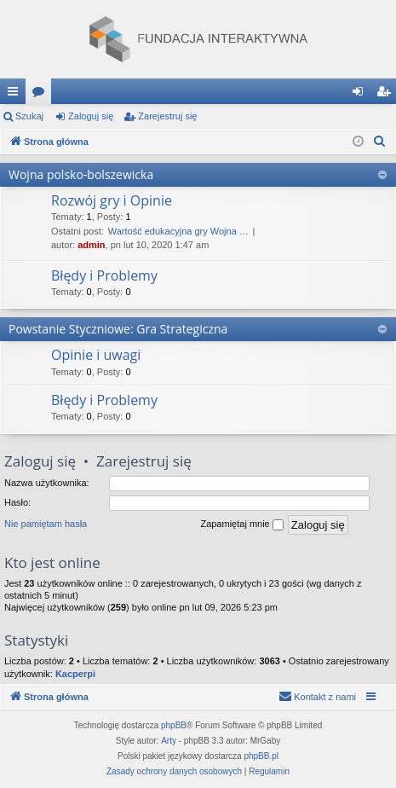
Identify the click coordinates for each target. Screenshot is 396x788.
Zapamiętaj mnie (241, 524)
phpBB (174, 725)
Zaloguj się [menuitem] (361, 94)
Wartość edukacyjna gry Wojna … (178, 231)
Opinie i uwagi (96, 354)
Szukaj (29, 116)
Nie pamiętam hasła (45, 524)
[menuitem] (379, 141)
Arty (168, 740)
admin (91, 245)
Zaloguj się (90, 116)
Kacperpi (75, 674)
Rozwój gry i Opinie (111, 200)
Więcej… (16, 94)
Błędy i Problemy (104, 275)
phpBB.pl (261, 756)
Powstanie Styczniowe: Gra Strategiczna (118, 329)
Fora (41, 94)
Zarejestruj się (167, 116)
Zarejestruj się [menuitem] (386, 94)
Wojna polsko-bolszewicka (81, 174)
